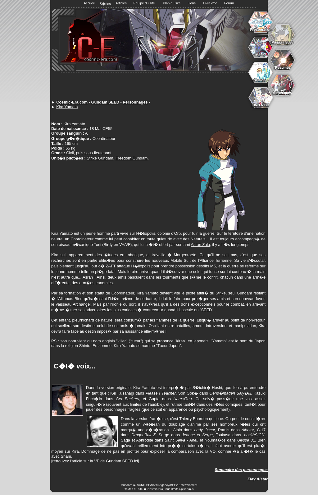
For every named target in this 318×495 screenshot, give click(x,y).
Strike (221, 293)
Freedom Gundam (132, 158)
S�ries (105, 4)
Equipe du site (144, 3)
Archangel (82, 304)
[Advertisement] (160, 86)
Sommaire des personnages (241, 469)
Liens (192, 3)
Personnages (135, 102)
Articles (121, 3)
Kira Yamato (67, 106)
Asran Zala (200, 244)
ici (136, 461)
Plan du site (172, 3)
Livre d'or (210, 3)
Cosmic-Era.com (72, 102)
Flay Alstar (258, 479)
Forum (229, 3)
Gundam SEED (105, 102)
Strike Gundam (100, 158)
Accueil (89, 3)
